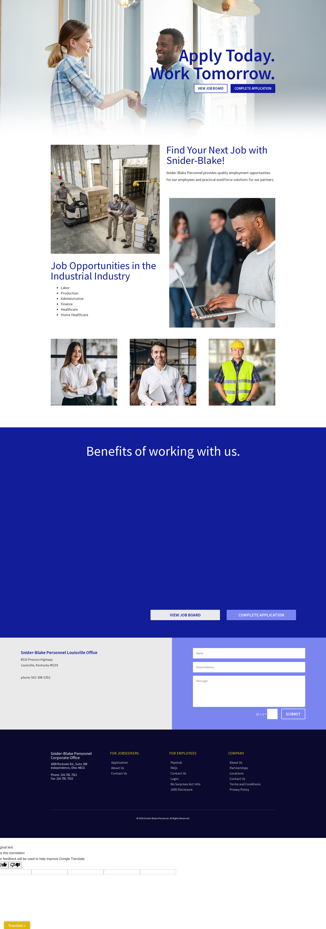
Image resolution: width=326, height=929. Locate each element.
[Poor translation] (15, 865)
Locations (237, 773)
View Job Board (211, 88)
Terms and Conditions (245, 784)
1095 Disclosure (181, 789)
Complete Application (253, 88)
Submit (293, 713)
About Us (117, 768)
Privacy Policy (239, 789)
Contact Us (119, 773)
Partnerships (239, 768)
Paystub (176, 762)
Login (174, 779)
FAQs (174, 768)
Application (119, 762)
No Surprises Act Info (185, 784)
